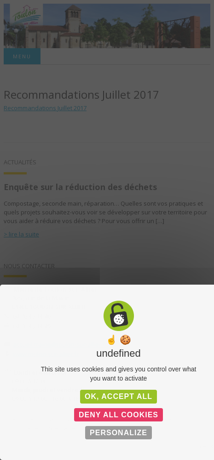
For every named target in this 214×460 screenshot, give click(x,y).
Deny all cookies (118, 415)
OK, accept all (118, 396)
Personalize (118, 433)
